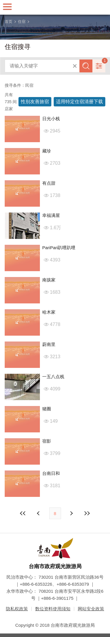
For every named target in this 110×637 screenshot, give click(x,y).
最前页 (23, 513)
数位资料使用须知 (52, 608)
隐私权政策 (17, 608)
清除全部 (74, 66)
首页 (8, 21)
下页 (39, 513)
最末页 (87, 513)
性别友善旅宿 (35, 101)
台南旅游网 (55, 7)
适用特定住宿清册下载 (79, 101)
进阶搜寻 (98, 66)
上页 (71, 513)
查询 (85, 66)
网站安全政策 (91, 608)
